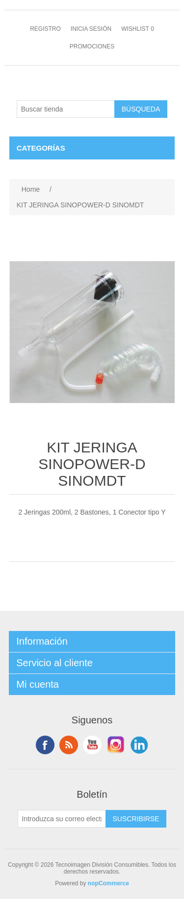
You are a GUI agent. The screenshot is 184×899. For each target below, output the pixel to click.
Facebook (45, 745)
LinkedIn (139, 745)
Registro (45, 28)
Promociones (92, 46)
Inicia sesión (91, 28)
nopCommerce (108, 883)
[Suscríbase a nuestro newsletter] (62, 819)
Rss (68, 745)
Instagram (115, 745)
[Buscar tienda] (66, 109)
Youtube (92, 745)
